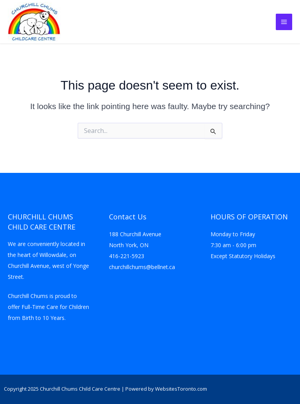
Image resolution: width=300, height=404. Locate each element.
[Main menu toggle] (284, 22)
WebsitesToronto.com (181, 388)
